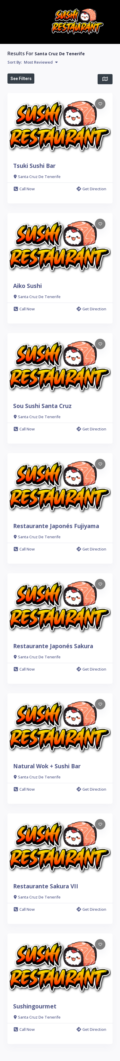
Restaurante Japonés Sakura (53, 646)
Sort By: (32, 62)
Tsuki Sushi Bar (34, 165)
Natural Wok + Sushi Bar (47, 766)
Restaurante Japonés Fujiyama (56, 526)
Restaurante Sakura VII (45, 886)
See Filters (21, 78)
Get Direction (91, 188)
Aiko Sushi (27, 285)
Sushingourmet (34, 1006)
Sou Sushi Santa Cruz (42, 406)
